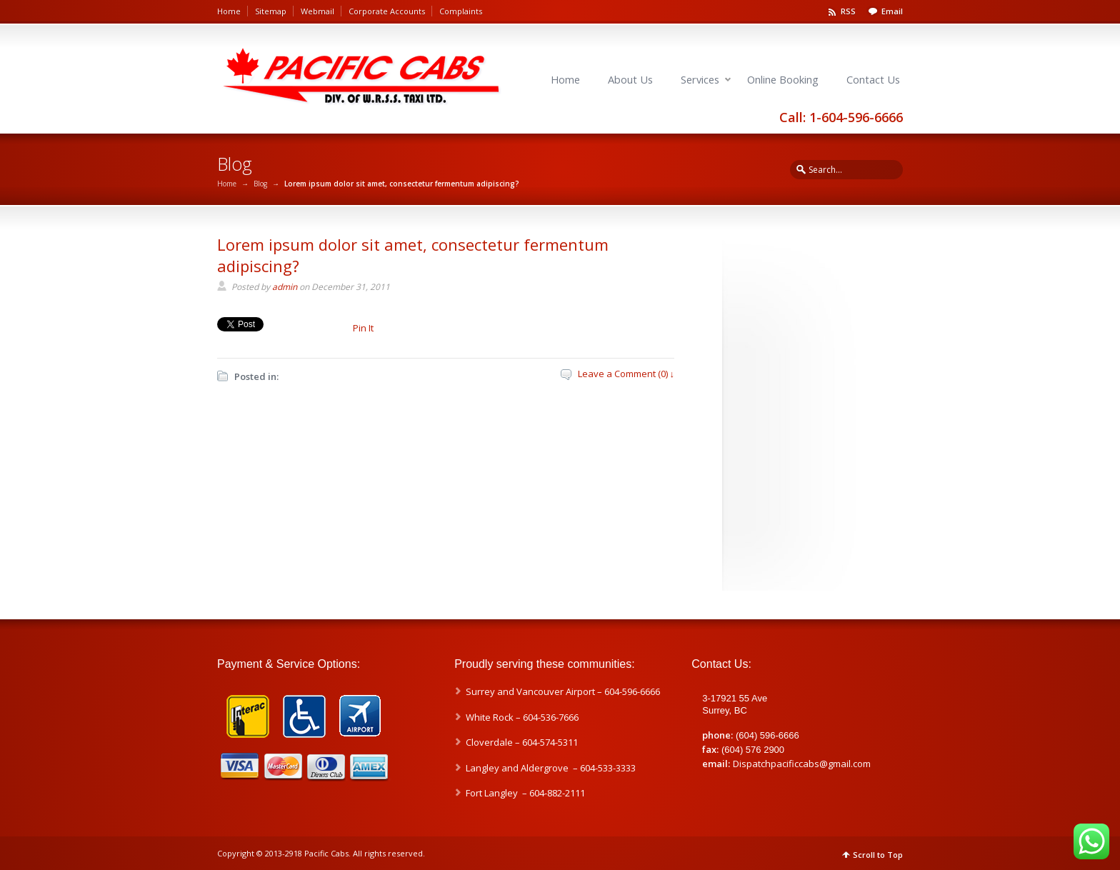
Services (700, 79)
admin (284, 287)
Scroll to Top (878, 855)
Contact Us (873, 79)
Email (892, 11)
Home (229, 11)
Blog (260, 183)
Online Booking (783, 79)
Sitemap (270, 11)
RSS (848, 11)
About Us (630, 79)
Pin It (363, 327)
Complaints (460, 11)
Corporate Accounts (387, 11)
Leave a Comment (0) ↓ (626, 373)
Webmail (317, 11)
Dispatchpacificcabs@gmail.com (802, 763)
